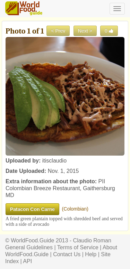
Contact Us (66, 254)
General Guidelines (29, 247)
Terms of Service (77, 247)
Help (90, 254)
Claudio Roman (92, 240)
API (27, 261)
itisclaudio (54, 161)
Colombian (75, 209)
